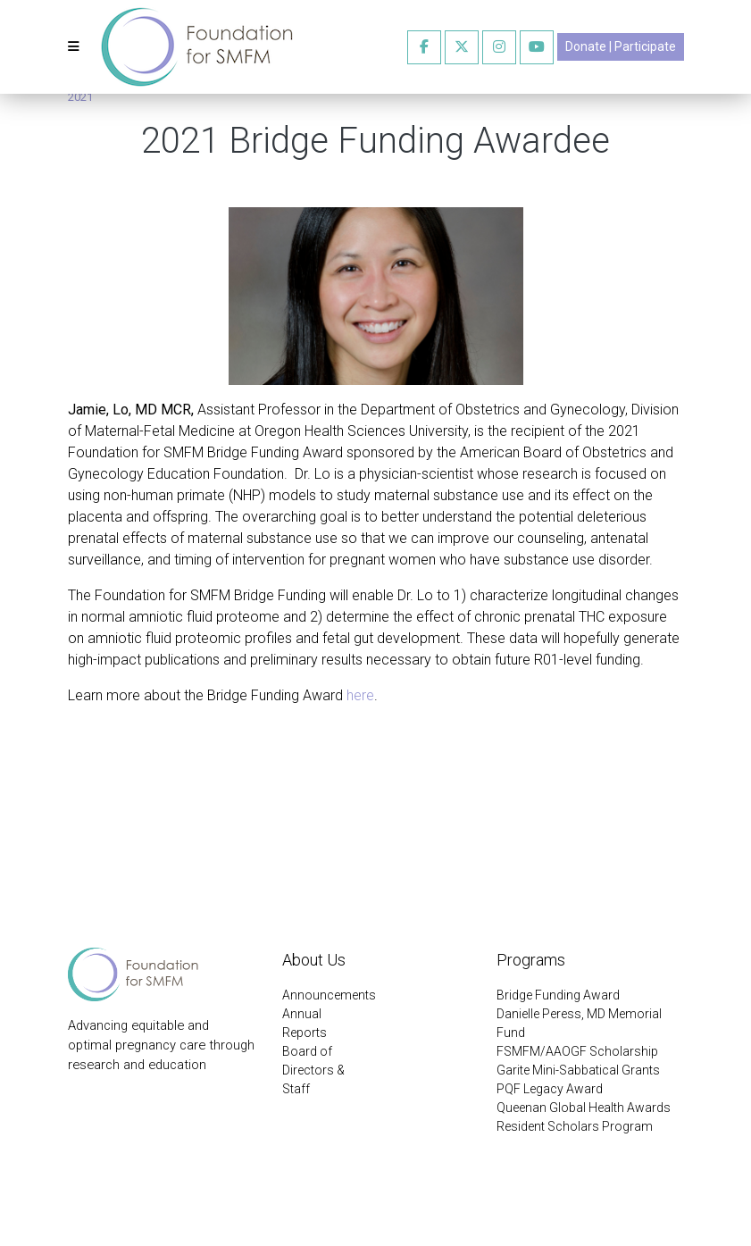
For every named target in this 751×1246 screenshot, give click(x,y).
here (360, 695)
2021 (80, 97)
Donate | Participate (620, 46)
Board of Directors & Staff (313, 1070)
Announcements (329, 995)
